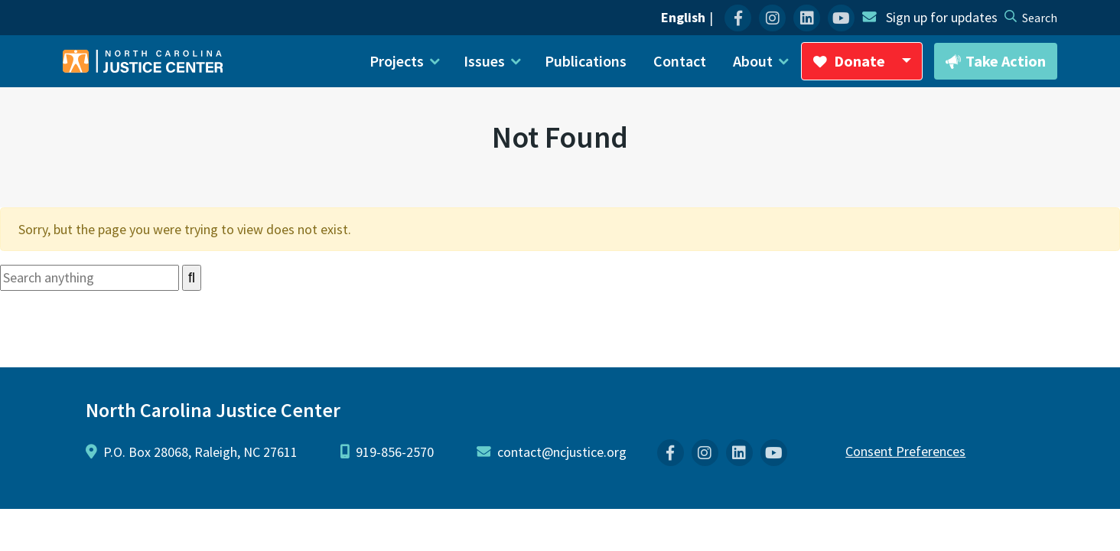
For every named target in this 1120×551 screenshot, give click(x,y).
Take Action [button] (996, 62)
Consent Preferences (905, 451)
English (683, 17)
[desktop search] (1039, 17)
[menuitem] (737, 18)
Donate (867, 65)
